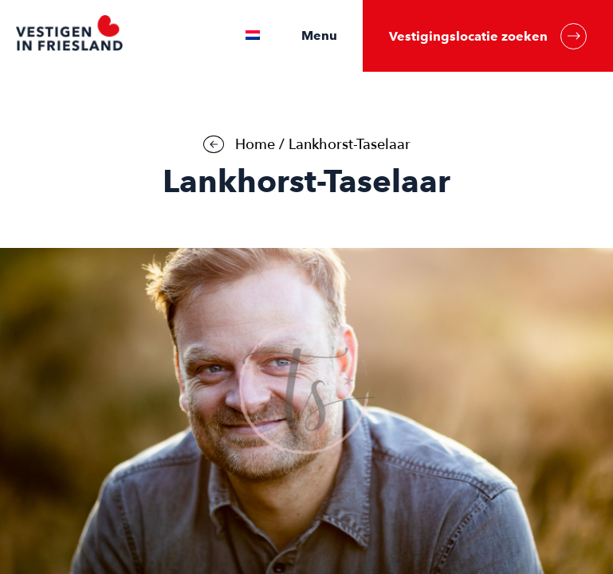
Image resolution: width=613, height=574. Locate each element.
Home (255, 145)
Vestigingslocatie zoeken (488, 36)
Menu (319, 35)
